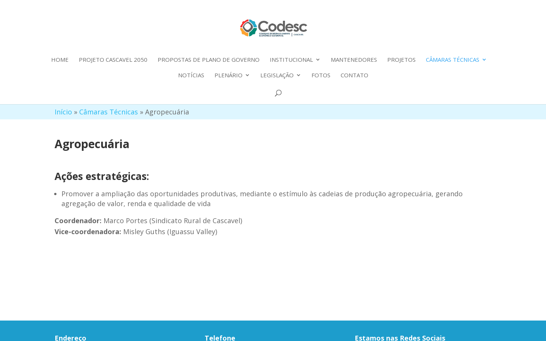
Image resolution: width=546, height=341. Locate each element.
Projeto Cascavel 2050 (113, 60)
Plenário (228, 75)
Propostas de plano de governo (209, 60)
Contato (354, 75)
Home (60, 60)
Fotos (320, 75)
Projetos (401, 60)
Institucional (291, 60)
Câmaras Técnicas (452, 60)
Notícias (191, 75)
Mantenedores (354, 60)
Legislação (277, 75)
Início (63, 111)
